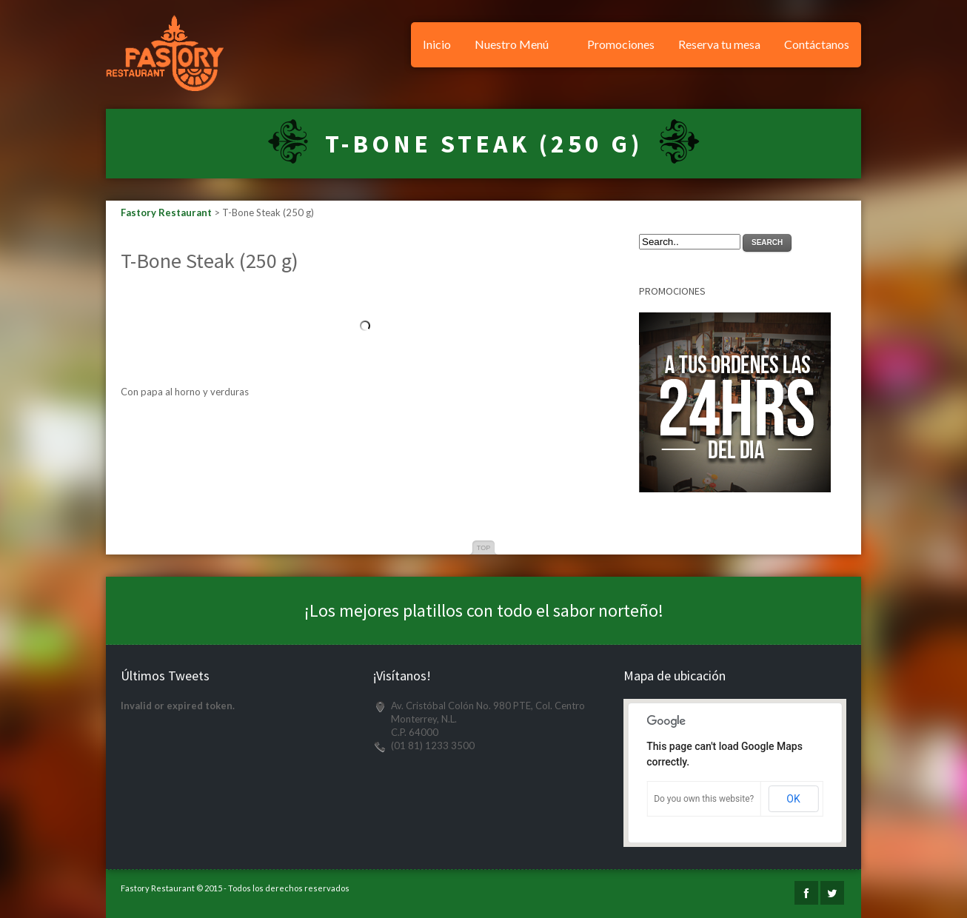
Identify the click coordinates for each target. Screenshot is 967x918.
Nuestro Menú (512, 44)
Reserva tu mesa (719, 44)
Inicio (437, 44)
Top (483, 548)
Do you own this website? (704, 799)
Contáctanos (816, 44)
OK (793, 799)
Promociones (621, 44)
